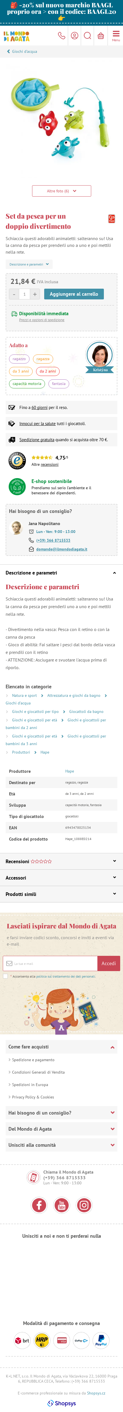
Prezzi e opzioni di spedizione (41, 319)
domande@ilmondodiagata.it (61, 549)
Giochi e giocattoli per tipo (36, 711)
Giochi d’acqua (24, 51)
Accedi (109, 963)
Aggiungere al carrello (74, 294)
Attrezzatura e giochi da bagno (74, 695)
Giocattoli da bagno (86, 711)
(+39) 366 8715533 (53, 540)
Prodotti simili (61, 894)
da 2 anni (48, 371)
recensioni (50, 464)
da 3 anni (21, 371)
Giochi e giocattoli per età (35, 720)
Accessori (61, 877)
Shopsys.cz (96, 1393)
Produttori (21, 752)
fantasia (59, 383)
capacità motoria (27, 383)
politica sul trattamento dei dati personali (65, 976)
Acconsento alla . (53, 976)
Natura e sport (25, 695)
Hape (45, 752)
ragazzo (19, 358)
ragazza (43, 358)
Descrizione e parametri (61, 572)
